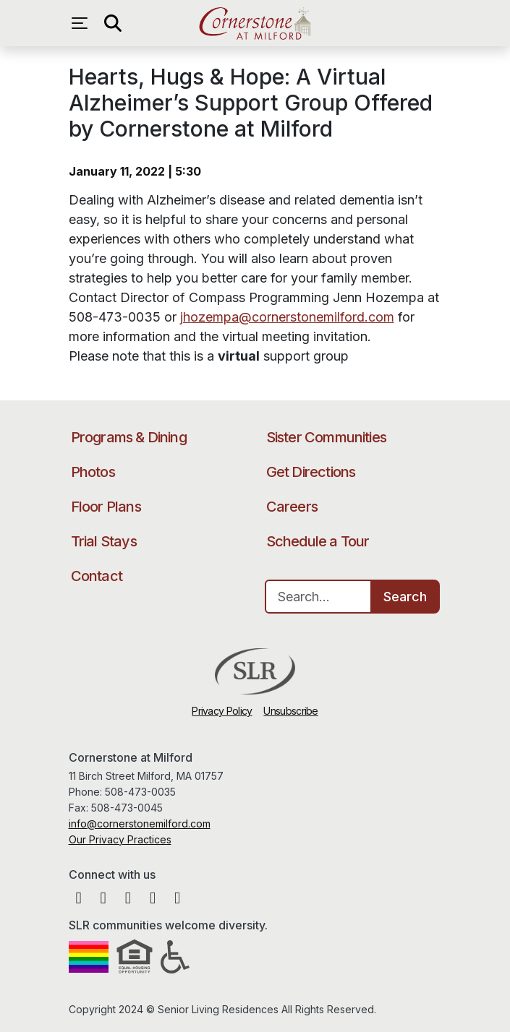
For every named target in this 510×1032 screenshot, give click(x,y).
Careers (292, 506)
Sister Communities (326, 437)
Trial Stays (104, 541)
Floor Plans (106, 506)
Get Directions (311, 472)
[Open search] (112, 23)
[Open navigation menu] (83, 23)
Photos (93, 472)
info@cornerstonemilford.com (140, 823)
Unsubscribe (290, 711)
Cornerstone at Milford (255, 23)
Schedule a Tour (318, 541)
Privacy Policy (222, 711)
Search (405, 596)
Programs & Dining (129, 437)
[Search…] (318, 597)
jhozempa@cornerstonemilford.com (287, 316)
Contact (96, 576)
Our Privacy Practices (120, 839)
